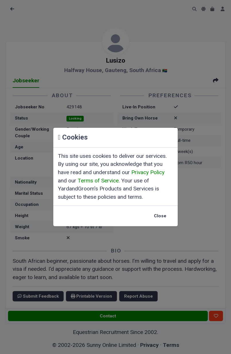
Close (160, 215)
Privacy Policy (148, 172)
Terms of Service (98, 180)
